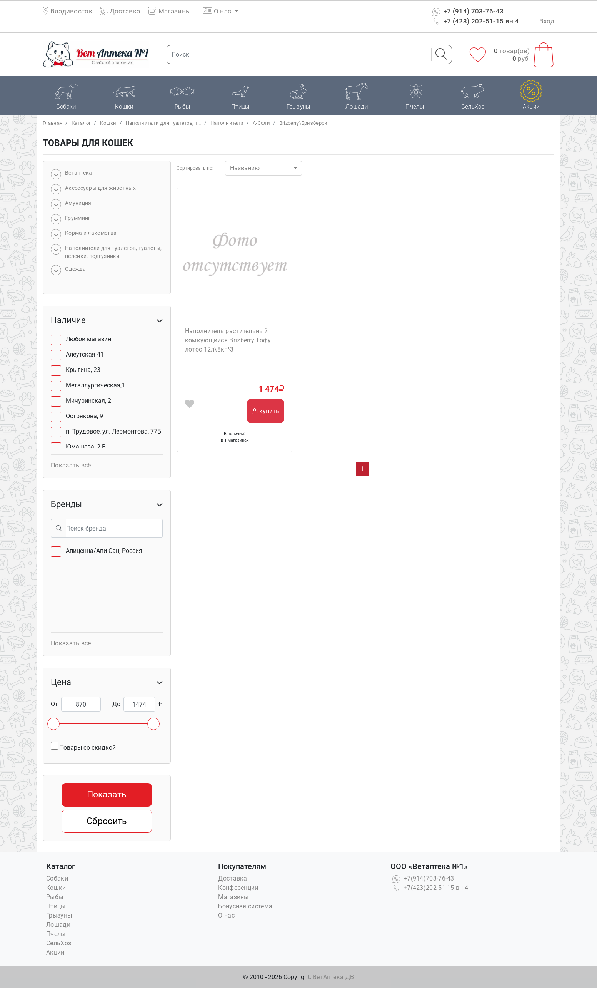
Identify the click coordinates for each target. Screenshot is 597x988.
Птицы (56, 906)
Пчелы (56, 934)
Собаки (57, 878)
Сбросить (107, 821)
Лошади (58, 924)
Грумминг (77, 218)
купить (265, 411)
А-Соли (261, 123)
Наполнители (226, 123)
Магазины (169, 11)
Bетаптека (78, 173)
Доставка (120, 11)
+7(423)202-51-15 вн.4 (429, 887)
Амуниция (78, 203)
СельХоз (58, 943)
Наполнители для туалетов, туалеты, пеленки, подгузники (113, 252)
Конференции (238, 887)
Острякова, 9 (84, 416)
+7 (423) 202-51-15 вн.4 (474, 21)
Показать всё (71, 465)
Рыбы (54, 897)
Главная (52, 123)
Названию (245, 168)
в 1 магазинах (234, 440)
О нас (226, 915)
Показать (106, 794)
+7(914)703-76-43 (422, 878)
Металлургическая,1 (95, 385)
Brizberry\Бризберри (303, 123)
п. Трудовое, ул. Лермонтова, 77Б (113, 431)
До (116, 704)
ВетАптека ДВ (333, 977)
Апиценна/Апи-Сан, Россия (104, 550)
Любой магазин (88, 339)
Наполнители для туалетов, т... (163, 123)
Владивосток (71, 11)
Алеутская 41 (85, 354)
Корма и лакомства (91, 233)
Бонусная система (245, 906)
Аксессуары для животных (100, 188)
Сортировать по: (195, 168)
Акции (55, 952)
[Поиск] (297, 54)
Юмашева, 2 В (86, 446)
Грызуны (59, 915)
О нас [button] (218, 11)
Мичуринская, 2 (88, 400)
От (54, 704)
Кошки (108, 123)
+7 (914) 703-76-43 (467, 11)
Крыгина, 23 (83, 369)
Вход (546, 21)
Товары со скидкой (83, 746)
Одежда (75, 269)
